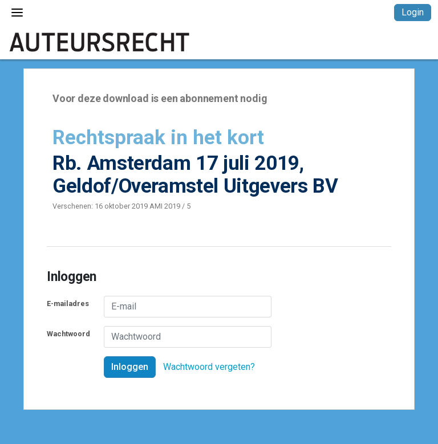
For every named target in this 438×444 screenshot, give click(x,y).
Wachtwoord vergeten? (209, 366)
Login (413, 12)
